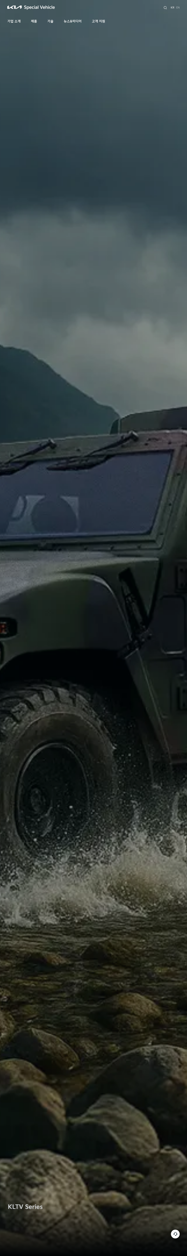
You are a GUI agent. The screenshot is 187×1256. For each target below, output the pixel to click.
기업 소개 (14, 21)
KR (172, 7)
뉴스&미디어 (73, 21)
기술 (50, 21)
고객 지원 (98, 21)
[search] (165, 8)
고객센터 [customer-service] (175, 1234)
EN (178, 7)
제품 (34, 21)
